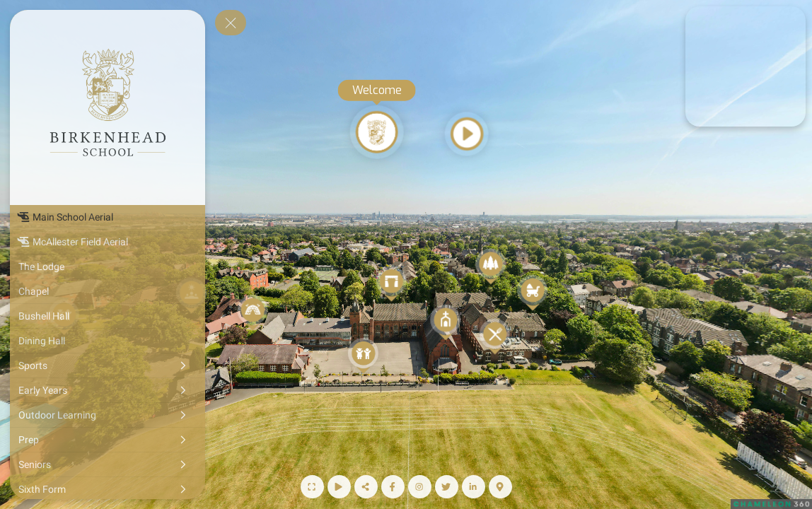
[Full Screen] (312, 486)
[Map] (500, 486)
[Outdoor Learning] (107, 415)
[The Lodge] (107, 267)
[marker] (745, 66)
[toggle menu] (230, 22)
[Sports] (107, 365)
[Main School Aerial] (107, 217)
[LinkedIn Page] (473, 486)
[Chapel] (107, 291)
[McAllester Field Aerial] (107, 242)
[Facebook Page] (393, 486)
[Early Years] (107, 390)
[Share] (366, 486)
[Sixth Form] (107, 489)
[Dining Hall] (107, 341)
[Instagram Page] (419, 486)
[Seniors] (107, 464)
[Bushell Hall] (107, 316)
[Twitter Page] (446, 486)
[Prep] (107, 440)
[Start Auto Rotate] (339, 486)
